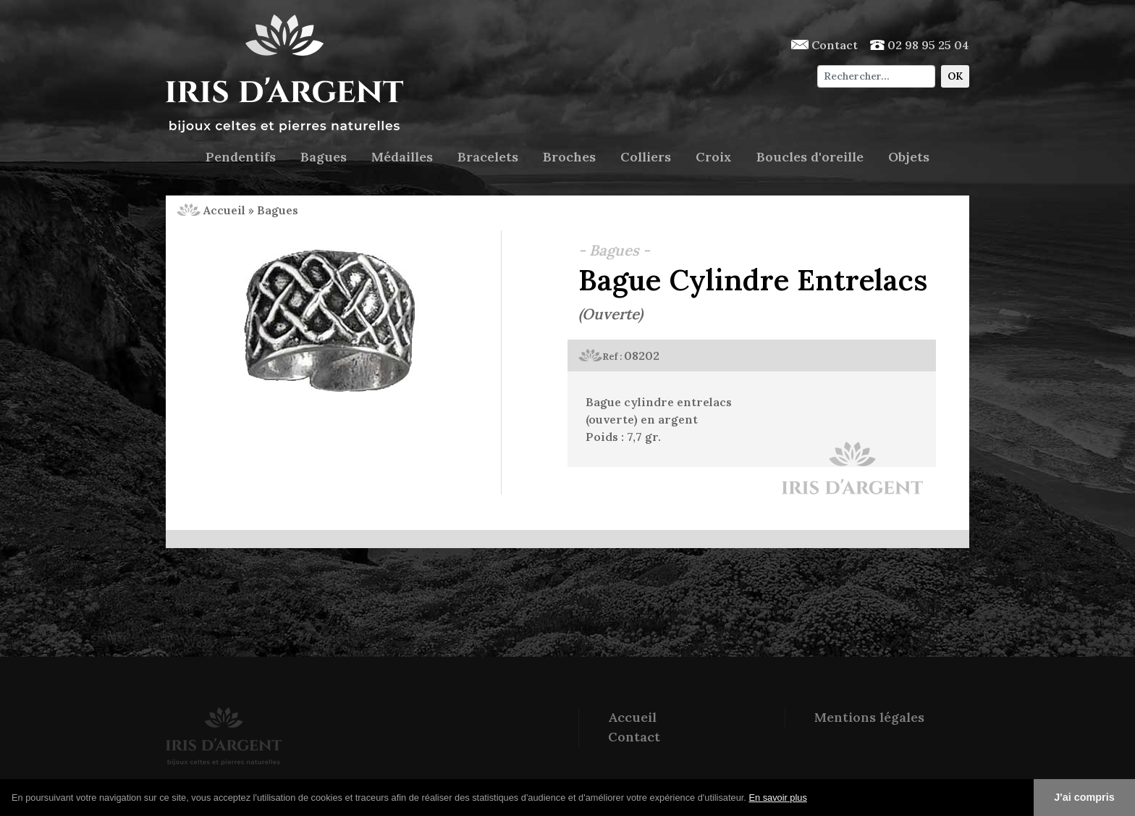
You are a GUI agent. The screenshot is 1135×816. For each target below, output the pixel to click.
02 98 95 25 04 (919, 45)
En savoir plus (777, 797)
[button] (812, 798)
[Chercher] (876, 76)
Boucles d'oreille (810, 156)
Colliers (645, 156)
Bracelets (487, 156)
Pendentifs (241, 156)
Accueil (211, 210)
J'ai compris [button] (1084, 797)
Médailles (402, 156)
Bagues (323, 156)
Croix (714, 156)
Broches (569, 156)
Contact (824, 45)
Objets (908, 156)
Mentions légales (869, 717)
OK (955, 76)
